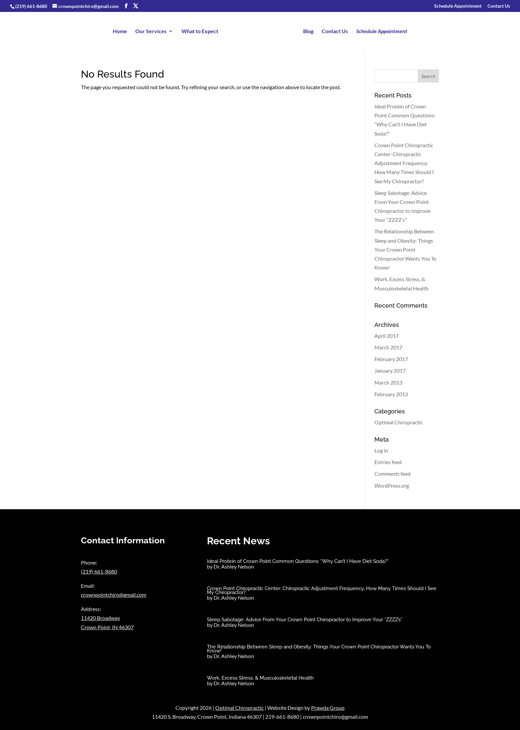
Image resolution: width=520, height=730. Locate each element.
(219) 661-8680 (31, 6)
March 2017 (388, 347)
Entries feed (388, 462)
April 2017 (386, 336)
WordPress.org (391, 485)
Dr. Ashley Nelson (234, 566)
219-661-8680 (282, 716)
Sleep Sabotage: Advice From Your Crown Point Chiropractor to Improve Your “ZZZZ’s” (304, 620)
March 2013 (388, 382)
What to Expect (200, 31)
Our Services (151, 31)
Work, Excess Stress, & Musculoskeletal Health (260, 678)
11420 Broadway (100, 618)
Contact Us (498, 6)
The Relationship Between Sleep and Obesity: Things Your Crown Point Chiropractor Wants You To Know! (405, 249)
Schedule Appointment (458, 6)
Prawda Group (328, 707)
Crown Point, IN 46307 (107, 627)
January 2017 (390, 370)
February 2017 (391, 359)
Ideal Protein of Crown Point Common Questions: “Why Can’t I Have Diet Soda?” (298, 561)
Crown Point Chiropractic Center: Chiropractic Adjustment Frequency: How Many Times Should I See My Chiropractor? (404, 163)
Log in (381, 450)
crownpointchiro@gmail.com (113, 594)
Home (120, 31)
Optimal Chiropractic (398, 422)
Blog (308, 31)
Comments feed (392, 473)
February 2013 (391, 394)
